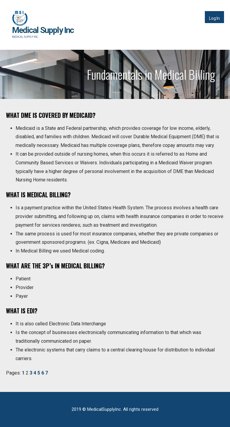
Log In (214, 18)
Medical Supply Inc (43, 30)
